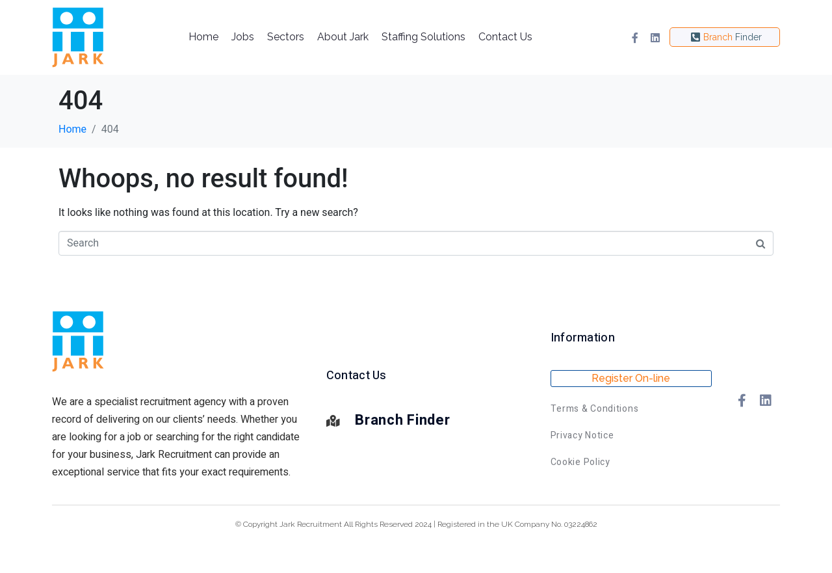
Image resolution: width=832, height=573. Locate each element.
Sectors (285, 37)
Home (203, 37)
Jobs (242, 37)
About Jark (343, 37)
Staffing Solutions (423, 37)
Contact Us (505, 37)
